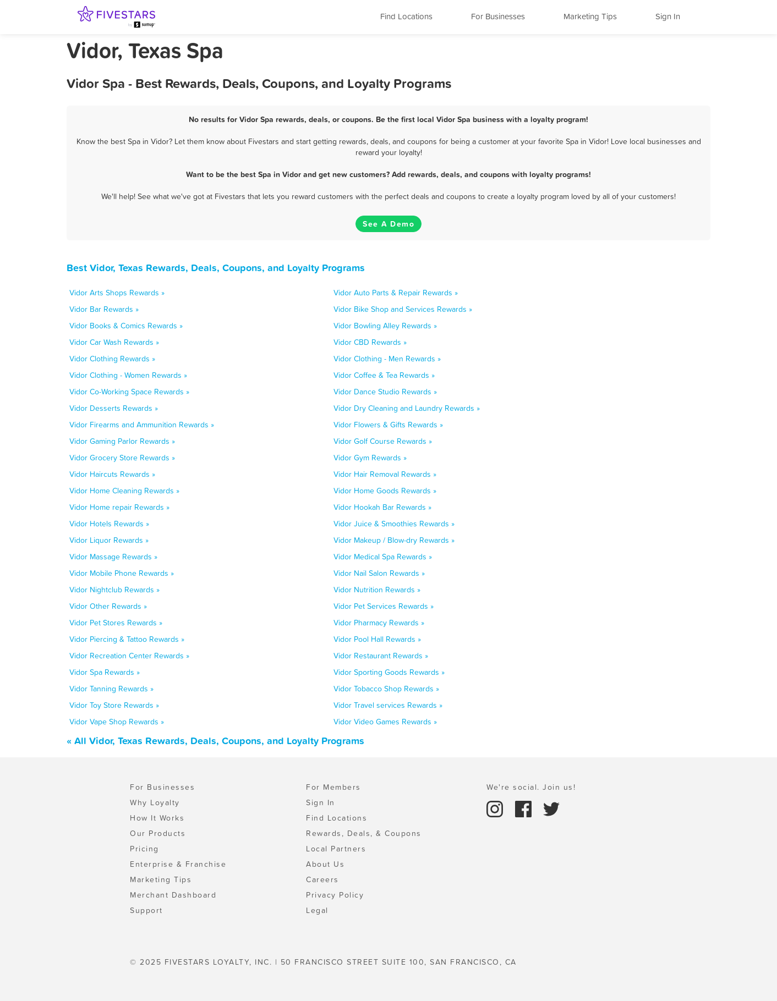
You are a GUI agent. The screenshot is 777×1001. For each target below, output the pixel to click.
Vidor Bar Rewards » (104, 309)
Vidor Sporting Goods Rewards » (389, 672)
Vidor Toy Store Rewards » (114, 705)
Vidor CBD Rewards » (370, 342)
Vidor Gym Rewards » (370, 457)
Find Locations (406, 16)
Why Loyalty (155, 802)
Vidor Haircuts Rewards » (112, 474)
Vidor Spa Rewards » (104, 672)
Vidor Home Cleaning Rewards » (124, 490)
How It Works (157, 817)
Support (146, 910)
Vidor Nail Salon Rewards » (379, 573)
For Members (333, 787)
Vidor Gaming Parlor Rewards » (122, 441)
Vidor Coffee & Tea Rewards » (384, 375)
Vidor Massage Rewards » (113, 556)
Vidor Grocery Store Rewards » (122, 457)
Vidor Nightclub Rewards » (114, 589)
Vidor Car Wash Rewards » (114, 342)
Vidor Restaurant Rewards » (380, 655)
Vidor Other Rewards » (108, 606)
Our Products (157, 833)
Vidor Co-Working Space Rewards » (129, 391)
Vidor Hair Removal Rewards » (384, 474)
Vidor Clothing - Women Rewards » (128, 375)
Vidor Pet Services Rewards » (383, 606)
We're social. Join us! (531, 787)
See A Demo (388, 223)
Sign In (667, 16)
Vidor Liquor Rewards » (109, 540)
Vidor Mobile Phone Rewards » (121, 573)
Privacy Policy (335, 894)
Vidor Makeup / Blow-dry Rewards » (394, 540)
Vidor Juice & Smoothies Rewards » (394, 523)
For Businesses (498, 16)
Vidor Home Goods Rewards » (384, 490)
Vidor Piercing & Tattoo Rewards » (126, 639)
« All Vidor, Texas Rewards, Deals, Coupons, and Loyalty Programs (215, 740)
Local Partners (336, 848)
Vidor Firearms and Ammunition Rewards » (141, 424)
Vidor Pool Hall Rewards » (377, 639)
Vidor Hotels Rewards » (109, 523)
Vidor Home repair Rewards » (119, 507)
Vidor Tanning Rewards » (111, 688)
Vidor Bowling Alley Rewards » (385, 325)
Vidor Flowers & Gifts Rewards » (388, 424)
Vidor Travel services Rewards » (387, 705)
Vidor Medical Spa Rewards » (382, 556)
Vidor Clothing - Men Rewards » (387, 358)
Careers (322, 879)
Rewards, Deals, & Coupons (364, 833)
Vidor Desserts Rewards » (113, 408)
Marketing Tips (590, 16)
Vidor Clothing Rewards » (112, 358)
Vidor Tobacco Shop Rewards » (386, 688)
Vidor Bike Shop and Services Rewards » (402, 309)
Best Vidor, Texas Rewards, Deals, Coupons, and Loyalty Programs (216, 267)
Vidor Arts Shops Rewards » (117, 292)
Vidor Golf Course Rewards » (382, 441)
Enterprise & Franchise (178, 864)
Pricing (144, 848)
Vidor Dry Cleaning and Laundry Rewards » (406, 408)
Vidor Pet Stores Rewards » (115, 622)
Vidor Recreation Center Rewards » (129, 655)
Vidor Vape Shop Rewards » (116, 721)
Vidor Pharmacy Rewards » (378, 622)
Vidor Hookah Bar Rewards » (382, 507)
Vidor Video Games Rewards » (385, 721)
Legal (317, 910)
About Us (325, 864)
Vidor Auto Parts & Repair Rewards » (395, 292)
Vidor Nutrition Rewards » (376, 589)
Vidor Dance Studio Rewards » (385, 391)
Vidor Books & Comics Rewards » (126, 325)
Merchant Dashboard (173, 894)
